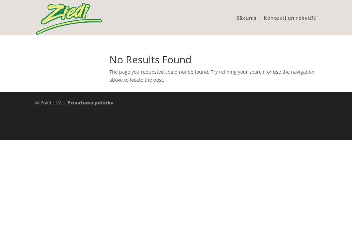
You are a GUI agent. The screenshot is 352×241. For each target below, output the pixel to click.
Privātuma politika (91, 102)
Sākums (246, 17)
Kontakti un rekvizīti (290, 17)
